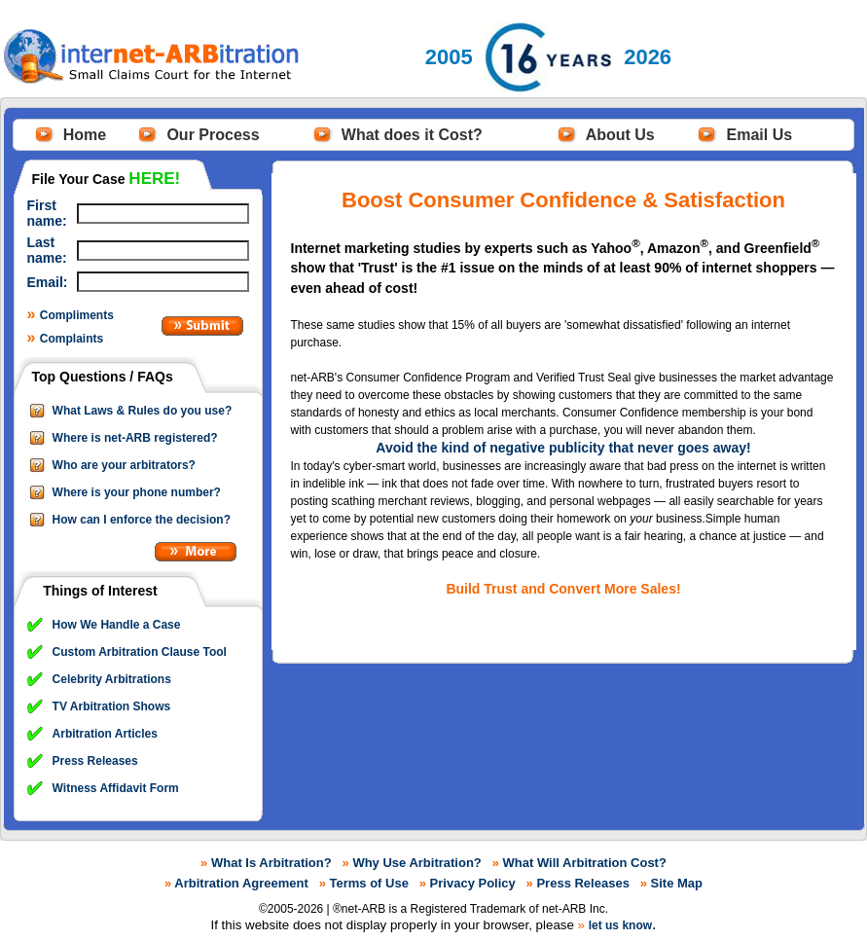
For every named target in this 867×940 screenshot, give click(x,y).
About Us (620, 135)
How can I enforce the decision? (142, 519)
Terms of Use (369, 883)
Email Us (760, 135)
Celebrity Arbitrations (112, 679)
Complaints (71, 338)
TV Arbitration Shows (112, 706)
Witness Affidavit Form (116, 788)
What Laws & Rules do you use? (143, 410)
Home (84, 135)
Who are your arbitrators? (124, 465)
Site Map (677, 883)
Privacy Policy (473, 883)
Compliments (77, 315)
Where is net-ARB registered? (135, 438)
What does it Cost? (412, 135)
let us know (620, 925)
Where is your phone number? (137, 492)
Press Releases (95, 761)
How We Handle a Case (117, 625)
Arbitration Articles (105, 734)
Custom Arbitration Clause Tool (140, 652)
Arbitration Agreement (240, 883)
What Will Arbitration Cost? (585, 862)
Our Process (212, 135)
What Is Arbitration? (271, 862)
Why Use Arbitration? (416, 862)
